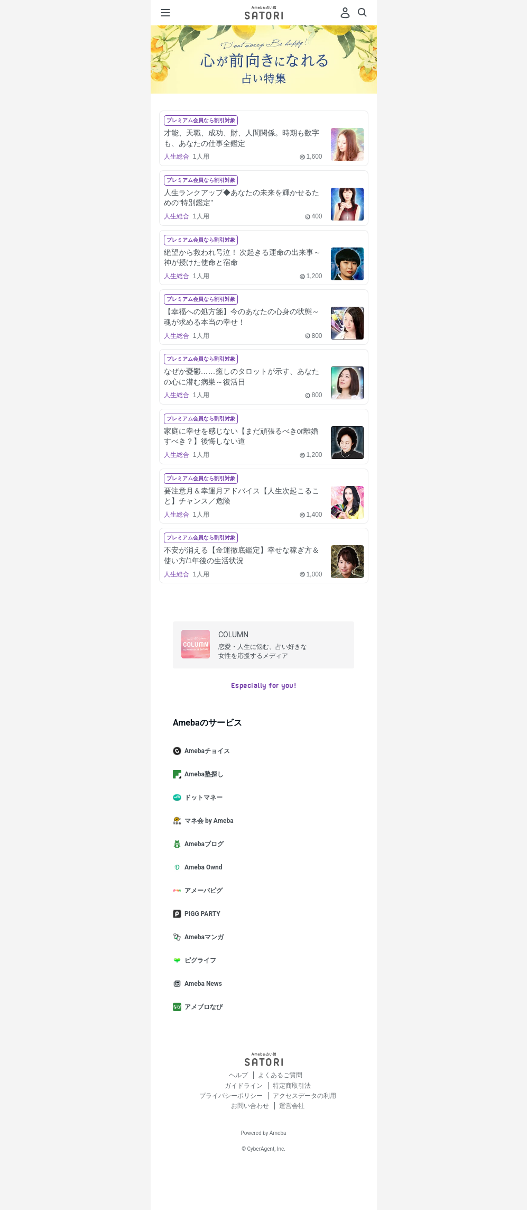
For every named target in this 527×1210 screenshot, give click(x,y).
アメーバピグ (202, 890)
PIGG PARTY (201, 914)
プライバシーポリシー (231, 1095)
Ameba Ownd (201, 867)
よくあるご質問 (280, 1075)
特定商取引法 (292, 1085)
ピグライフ (199, 960)
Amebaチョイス (205, 751)
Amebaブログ (202, 844)
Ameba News (201, 983)
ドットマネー (202, 797)
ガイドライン (244, 1085)
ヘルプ (239, 1075)
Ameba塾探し (202, 774)
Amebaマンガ (202, 937)
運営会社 (291, 1106)
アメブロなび (202, 1007)
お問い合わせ (251, 1106)
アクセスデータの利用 (304, 1095)
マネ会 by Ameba (207, 821)
